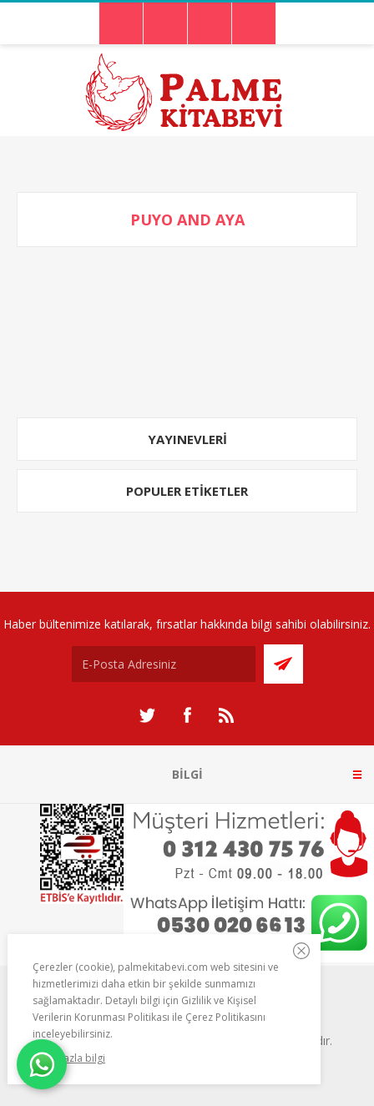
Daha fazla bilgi (69, 1058)
